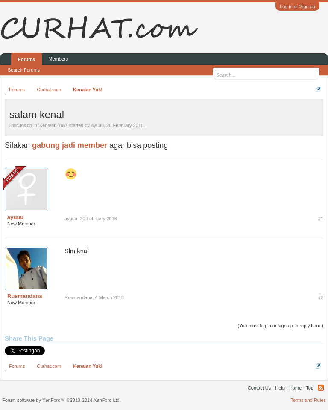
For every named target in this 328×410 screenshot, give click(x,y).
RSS (321, 388)
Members (58, 58)
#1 (320, 218)
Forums (26, 59)
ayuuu (97, 125)
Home (295, 387)
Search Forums (24, 69)
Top (309, 387)
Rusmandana (24, 296)
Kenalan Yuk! (53, 125)
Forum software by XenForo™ (61, 400)
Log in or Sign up (297, 6)
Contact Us (259, 387)
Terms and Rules (308, 400)
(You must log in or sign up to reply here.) (280, 325)
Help (280, 387)
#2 (320, 297)
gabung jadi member (69, 145)
